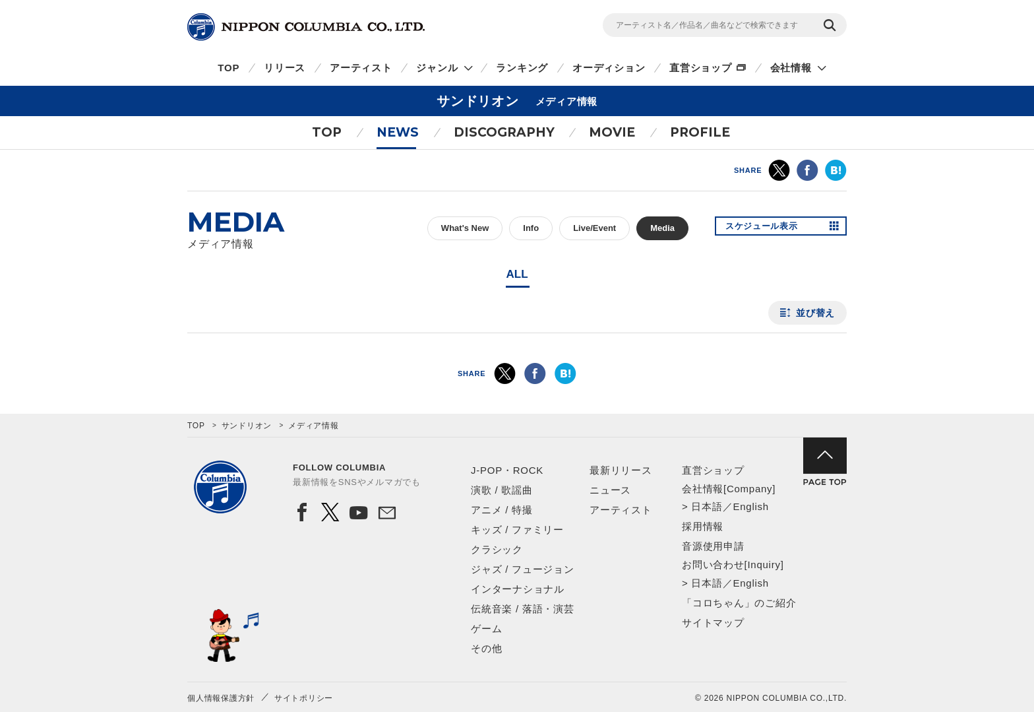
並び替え (815, 312)
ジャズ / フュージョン (522, 569)
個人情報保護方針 (221, 698)
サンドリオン (247, 425)
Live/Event (594, 228)
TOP (228, 67)
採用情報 (702, 526)
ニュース (610, 490)
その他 (486, 648)
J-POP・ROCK (507, 470)
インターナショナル (517, 589)
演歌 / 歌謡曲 (502, 490)
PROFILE (700, 132)
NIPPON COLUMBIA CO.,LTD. (306, 27)
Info (531, 228)
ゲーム (486, 628)
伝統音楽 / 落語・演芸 (522, 608)
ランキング (522, 67)
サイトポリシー (303, 698)
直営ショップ (700, 67)
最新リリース (621, 470)
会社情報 (791, 67)
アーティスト (361, 67)
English (750, 506)
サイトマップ (713, 622)
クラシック (497, 549)
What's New (465, 228)
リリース (284, 67)
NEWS (398, 132)
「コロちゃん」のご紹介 (739, 602)
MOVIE (612, 132)
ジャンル (437, 67)
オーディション (608, 67)
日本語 (706, 506)
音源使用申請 (713, 546)
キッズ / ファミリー (517, 529)
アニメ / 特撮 (502, 509)
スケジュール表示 (766, 228)
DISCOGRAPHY (504, 132)
